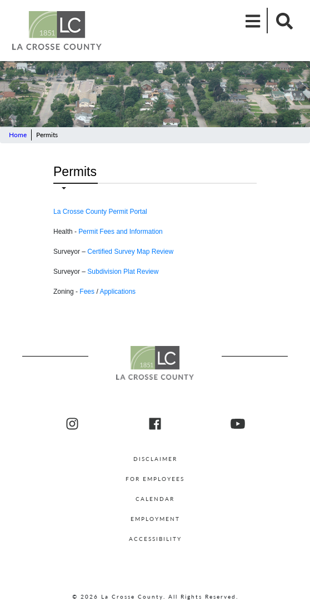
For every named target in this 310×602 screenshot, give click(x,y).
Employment (155, 518)
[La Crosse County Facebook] (155, 424)
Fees (86, 291)
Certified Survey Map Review (130, 251)
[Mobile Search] (281, 20)
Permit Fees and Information (120, 231)
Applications (117, 291)
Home (18, 135)
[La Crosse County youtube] (238, 424)
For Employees (155, 478)
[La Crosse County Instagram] (72, 424)
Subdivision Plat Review (122, 271)
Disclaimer (155, 458)
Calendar (155, 498)
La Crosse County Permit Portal (100, 211)
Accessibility (155, 538)
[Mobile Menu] (253, 20)
